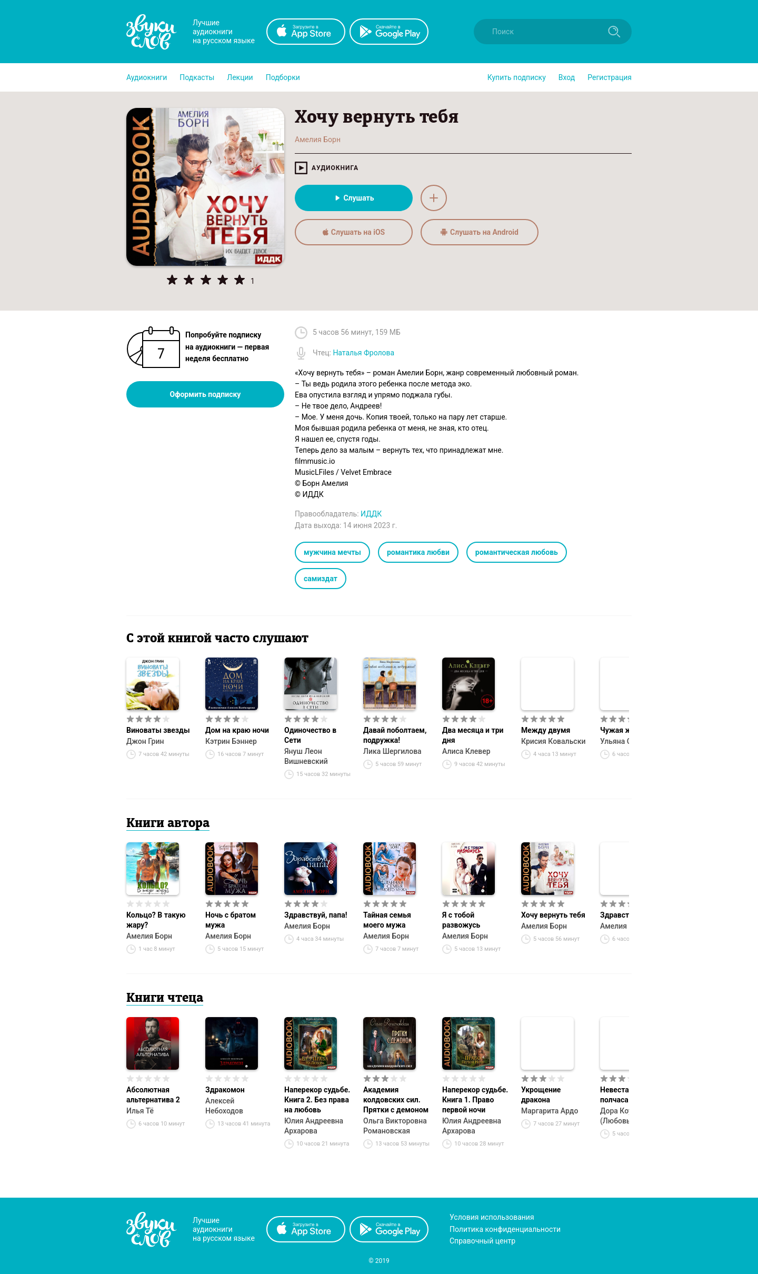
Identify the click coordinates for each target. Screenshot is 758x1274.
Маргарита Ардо (549, 1111)
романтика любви (418, 552)
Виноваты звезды (158, 730)
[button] (146, 77)
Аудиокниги (146, 77)
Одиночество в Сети (310, 735)
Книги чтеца (164, 998)
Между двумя (545, 730)
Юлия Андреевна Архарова (313, 1126)
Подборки (283, 77)
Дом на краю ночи (237, 730)
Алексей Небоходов (224, 1106)
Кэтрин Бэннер (231, 741)
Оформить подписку (205, 394)
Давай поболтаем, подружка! (394, 735)
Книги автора (168, 824)
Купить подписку (516, 77)
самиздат (320, 578)
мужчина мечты (332, 552)
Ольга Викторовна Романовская (395, 1126)
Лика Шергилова (392, 751)
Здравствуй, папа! (315, 915)
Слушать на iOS (354, 232)
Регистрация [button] (609, 77)
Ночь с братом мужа (230, 920)
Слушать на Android (479, 232)
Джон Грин (145, 741)
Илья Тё (140, 1111)
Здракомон (225, 1090)
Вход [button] (566, 77)
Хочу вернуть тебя (553, 915)
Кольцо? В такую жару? (156, 920)
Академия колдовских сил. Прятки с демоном (395, 1100)
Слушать (353, 198)
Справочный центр (482, 1241)
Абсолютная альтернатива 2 (153, 1095)
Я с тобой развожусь (461, 920)
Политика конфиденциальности (505, 1229)
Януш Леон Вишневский (306, 756)
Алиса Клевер (466, 751)
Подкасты (196, 77)
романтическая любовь (516, 552)
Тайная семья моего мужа (387, 920)
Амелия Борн (149, 936)
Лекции (240, 77)
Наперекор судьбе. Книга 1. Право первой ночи (475, 1100)
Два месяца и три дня (472, 735)
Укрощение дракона (541, 1095)
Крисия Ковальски (553, 741)
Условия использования (492, 1217)
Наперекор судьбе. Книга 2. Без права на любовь (317, 1100)
